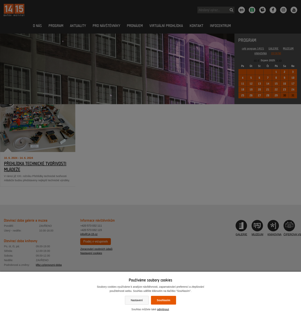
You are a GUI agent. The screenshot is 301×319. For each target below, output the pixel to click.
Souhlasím (163, 300)
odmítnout (163, 309)
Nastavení (137, 300)
